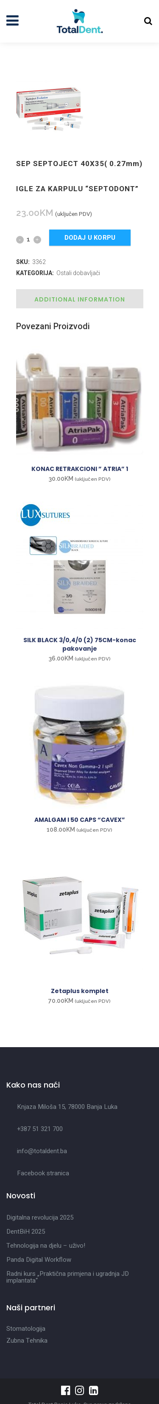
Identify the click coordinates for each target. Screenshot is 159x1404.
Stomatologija (25, 1328)
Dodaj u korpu (90, 237)
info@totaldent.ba (42, 1151)
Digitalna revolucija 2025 (39, 1217)
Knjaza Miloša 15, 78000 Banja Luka (67, 1106)
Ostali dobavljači (78, 273)
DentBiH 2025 (25, 1231)
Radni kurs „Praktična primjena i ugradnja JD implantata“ (67, 1277)
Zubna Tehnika (26, 1340)
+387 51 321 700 (40, 1128)
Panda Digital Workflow (38, 1259)
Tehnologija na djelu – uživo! (45, 1245)
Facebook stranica (43, 1173)
